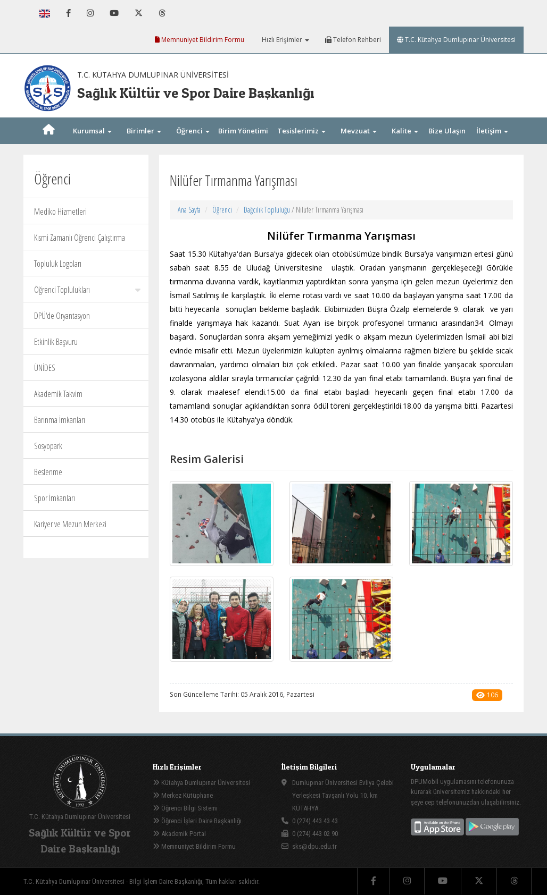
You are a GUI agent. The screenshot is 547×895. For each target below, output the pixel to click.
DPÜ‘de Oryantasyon (62, 316)
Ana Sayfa (189, 210)
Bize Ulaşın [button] (447, 142)
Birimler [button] (144, 131)
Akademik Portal (179, 834)
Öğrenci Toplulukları (87, 289)
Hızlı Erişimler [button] (284, 39)
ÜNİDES (44, 368)
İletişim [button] (492, 131)
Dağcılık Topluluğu (267, 210)
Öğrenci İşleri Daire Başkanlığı (197, 821)
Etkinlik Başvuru (56, 342)
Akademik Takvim (58, 394)
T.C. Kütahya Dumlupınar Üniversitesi (456, 39)
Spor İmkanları (54, 498)
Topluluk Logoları (57, 263)
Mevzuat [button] (359, 131)
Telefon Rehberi (353, 39)
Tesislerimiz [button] (301, 131)
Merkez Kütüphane (183, 795)
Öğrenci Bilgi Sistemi (185, 808)
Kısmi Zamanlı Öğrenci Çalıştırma (79, 237)
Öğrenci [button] (193, 131)
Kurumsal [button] (92, 131)
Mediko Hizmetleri (60, 211)
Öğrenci (222, 210)
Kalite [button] (405, 131)
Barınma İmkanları (59, 420)
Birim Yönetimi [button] (243, 142)
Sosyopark (48, 446)
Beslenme (48, 472)
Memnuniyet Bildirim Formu (199, 39)
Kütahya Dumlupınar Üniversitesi (201, 783)
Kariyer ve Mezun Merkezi (70, 524)
